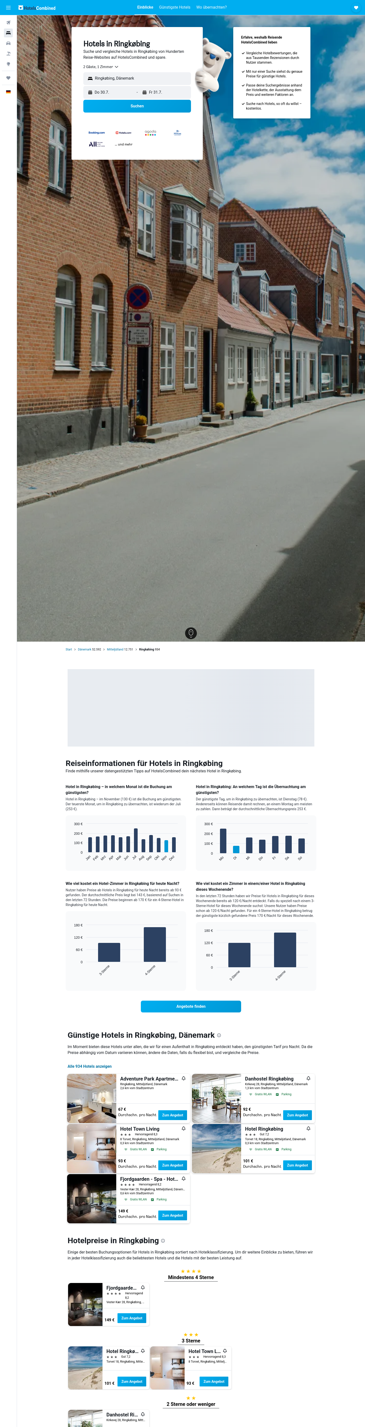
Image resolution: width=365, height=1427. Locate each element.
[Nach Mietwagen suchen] (8, 43)
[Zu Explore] (8, 64)
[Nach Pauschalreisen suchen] (8, 53)
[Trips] (8, 78)
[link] (191, 1006)
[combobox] (101, 66)
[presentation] (219, 1035)
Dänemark (84, 649)
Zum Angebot (172, 1115)
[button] (8, 7)
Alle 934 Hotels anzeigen (90, 1066)
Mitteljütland (115, 649)
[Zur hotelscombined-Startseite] (37, 7)
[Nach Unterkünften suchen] (8, 33)
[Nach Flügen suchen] (8, 23)
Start (69, 649)
